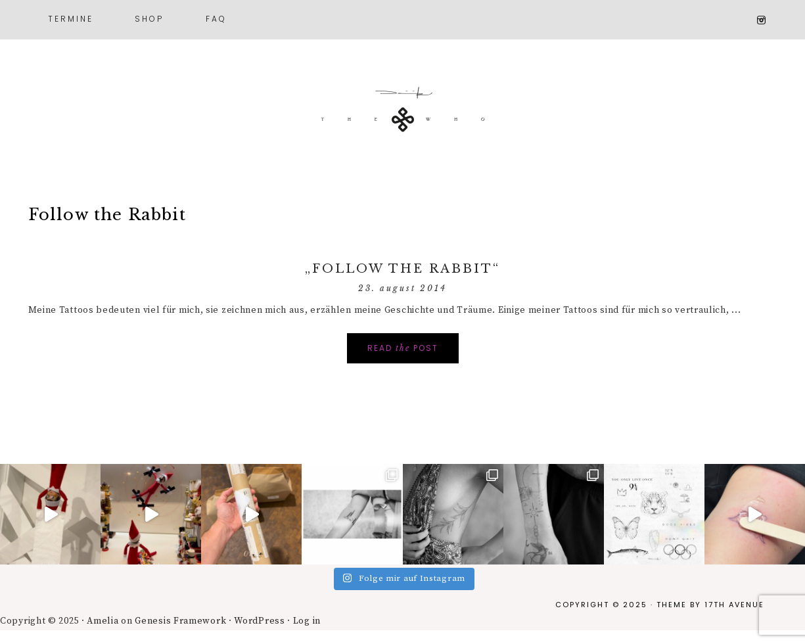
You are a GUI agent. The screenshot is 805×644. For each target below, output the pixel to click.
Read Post (402, 348)
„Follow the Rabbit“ (402, 269)
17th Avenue (734, 604)
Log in (307, 621)
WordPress (259, 621)
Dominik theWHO (402, 118)
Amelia (102, 621)
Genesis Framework (180, 621)
